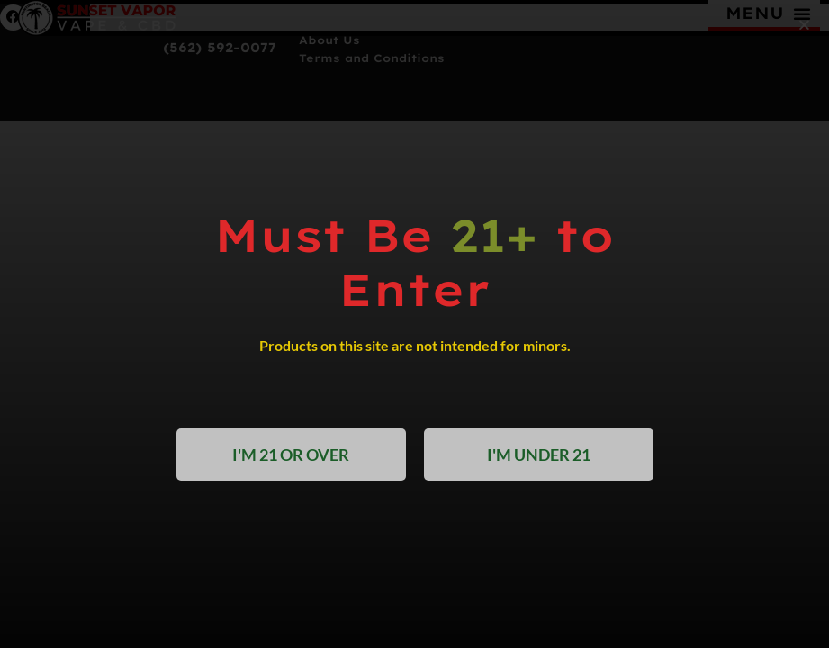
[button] (804, 25)
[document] (414, 324)
